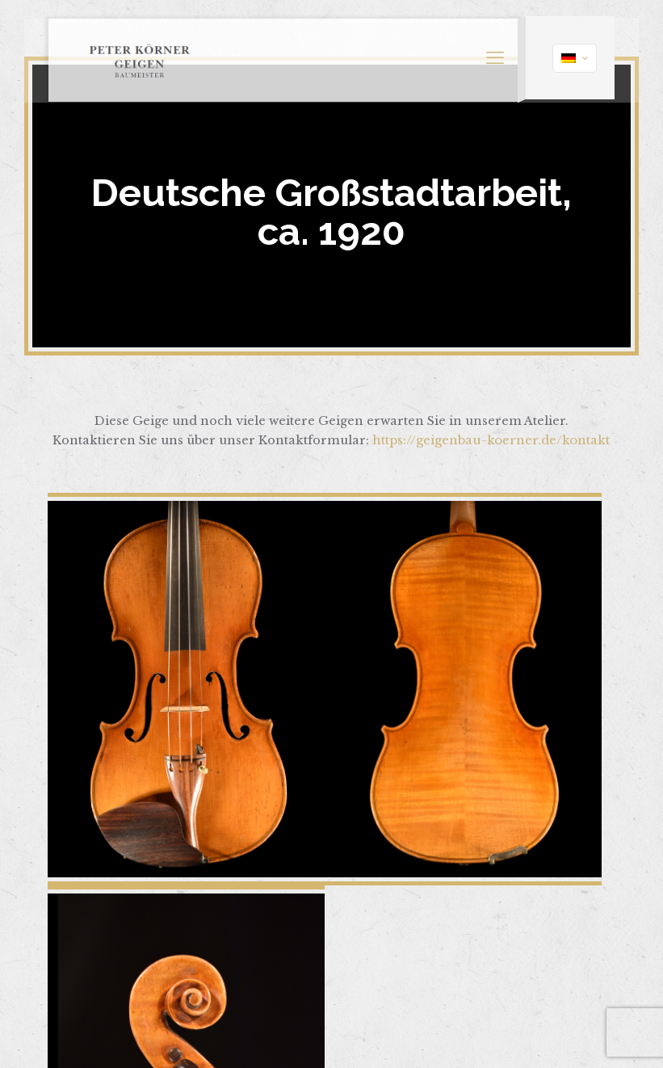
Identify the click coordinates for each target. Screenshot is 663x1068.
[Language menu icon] (565, 41)
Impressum (358, 979)
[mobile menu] (481, 44)
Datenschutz (436, 979)
